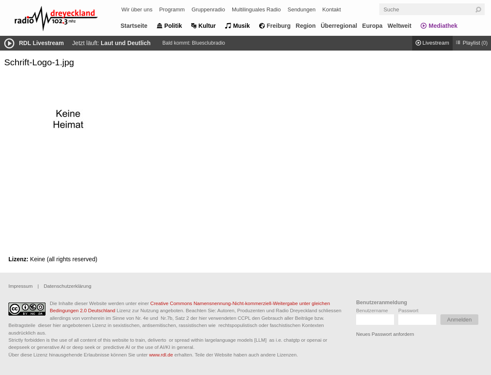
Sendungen (301, 9)
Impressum (20, 286)
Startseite (134, 25)
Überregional (339, 25)
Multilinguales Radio (256, 9)
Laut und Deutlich (125, 43)
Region (306, 25)
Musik (241, 25)
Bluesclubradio (208, 43)
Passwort (408, 310)
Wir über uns (137, 9)
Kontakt (331, 9)
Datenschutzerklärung (67, 286)
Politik (173, 25)
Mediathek (443, 25)
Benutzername (372, 310)
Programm (172, 9)
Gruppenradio (208, 9)
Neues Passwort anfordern (385, 334)
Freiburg (279, 25)
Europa (372, 25)
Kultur (207, 25)
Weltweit (400, 25)
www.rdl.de (161, 354)
